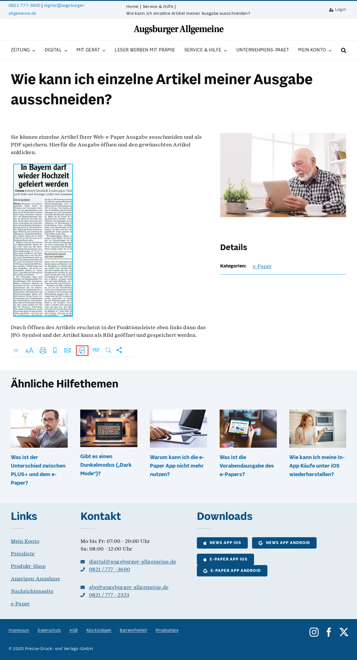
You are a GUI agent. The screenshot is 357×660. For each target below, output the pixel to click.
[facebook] (328, 632)
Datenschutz (49, 630)
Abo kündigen (98, 630)
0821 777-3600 (24, 5)
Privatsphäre (167, 630)
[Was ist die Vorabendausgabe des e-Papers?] (248, 413)
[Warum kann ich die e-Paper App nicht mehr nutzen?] (178, 413)
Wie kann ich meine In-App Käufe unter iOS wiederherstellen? (317, 466)
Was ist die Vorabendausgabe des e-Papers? (247, 466)
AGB (73, 630)
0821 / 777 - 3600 (109, 569)
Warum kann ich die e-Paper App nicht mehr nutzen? (177, 466)
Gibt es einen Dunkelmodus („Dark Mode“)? (106, 465)
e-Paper (262, 266)
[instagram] (314, 632)
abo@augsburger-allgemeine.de (129, 587)
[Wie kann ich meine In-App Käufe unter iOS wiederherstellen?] (317, 413)
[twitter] (343, 632)
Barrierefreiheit (133, 630)
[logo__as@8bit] (178, 27)
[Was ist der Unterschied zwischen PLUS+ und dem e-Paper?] (39, 413)
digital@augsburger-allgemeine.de (132, 561)
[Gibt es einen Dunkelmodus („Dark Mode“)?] (108, 413)
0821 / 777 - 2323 (109, 595)
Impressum (19, 630)
